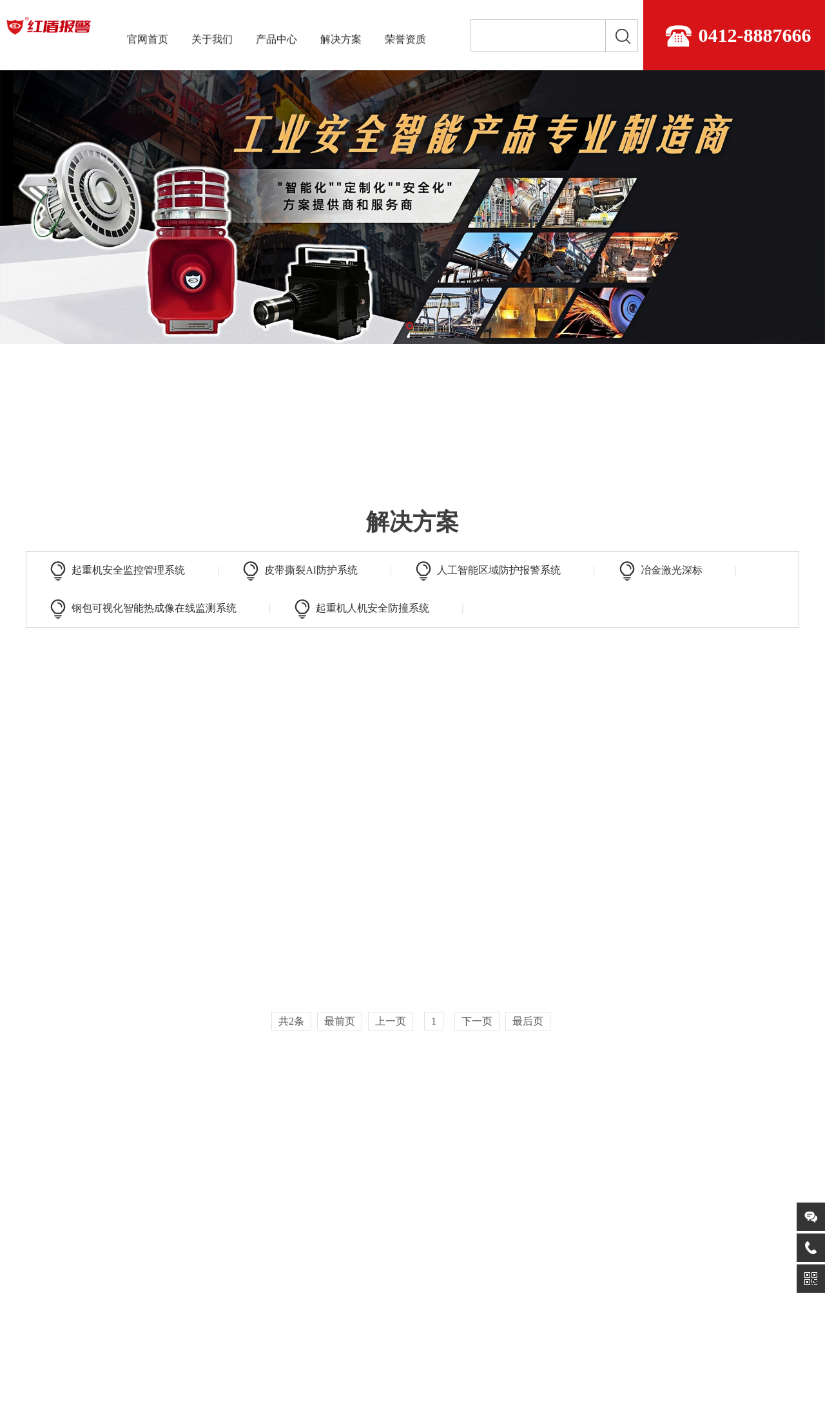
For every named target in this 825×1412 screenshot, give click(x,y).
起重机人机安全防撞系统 (372, 608)
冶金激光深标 (672, 570)
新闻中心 (147, 107)
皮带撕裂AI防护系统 (311, 570)
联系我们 (212, 107)
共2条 (291, 1021)
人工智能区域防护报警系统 (499, 570)
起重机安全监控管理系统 (128, 570)
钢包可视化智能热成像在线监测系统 (154, 608)
